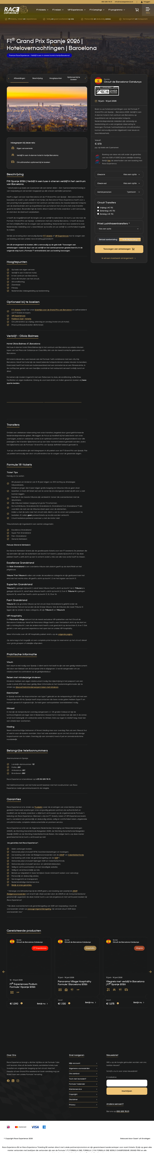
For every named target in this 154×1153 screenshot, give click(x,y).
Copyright (83, 1094)
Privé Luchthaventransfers (113, 224)
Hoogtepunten (55, 78)
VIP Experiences (77, 10)
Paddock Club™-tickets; (21, 319)
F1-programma (117, 10)
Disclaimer (83, 1099)
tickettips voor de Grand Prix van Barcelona (53, 310)
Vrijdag (106, 208)
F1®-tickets (47, 236)
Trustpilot (38, 807)
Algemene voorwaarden (83, 1068)
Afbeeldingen (19, 78)
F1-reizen (58, 10)
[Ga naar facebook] (8, 1081)
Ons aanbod (83, 1074)
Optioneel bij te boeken (73, 78)
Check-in (101, 174)
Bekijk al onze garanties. (22, 885)
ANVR (61, 855)
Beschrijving (37, 78)
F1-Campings (97, 10)
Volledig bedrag (129, 239)
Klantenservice (83, 1089)
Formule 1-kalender (83, 1084)
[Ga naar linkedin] (13, 1081)
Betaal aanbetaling (108, 239)
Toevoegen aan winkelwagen (119, 249)
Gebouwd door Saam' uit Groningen (135, 1138)
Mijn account (83, 1063)
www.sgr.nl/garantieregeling (39, 909)
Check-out (101, 183)
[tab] (38, 78)
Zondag (106, 214)
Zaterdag (107, 211)
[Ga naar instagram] (17, 1081)
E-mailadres (111, 1077)
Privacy (83, 1105)
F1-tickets (42, 10)
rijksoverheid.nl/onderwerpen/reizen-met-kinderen (37, 687)
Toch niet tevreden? (83, 1079)
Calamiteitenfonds (76, 855)
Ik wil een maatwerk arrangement (119, 258)
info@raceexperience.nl (124, 2)
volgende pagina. (65, 634)
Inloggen (145, 2)
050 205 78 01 (107, 2)
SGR (56, 858)
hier (109, 161)
